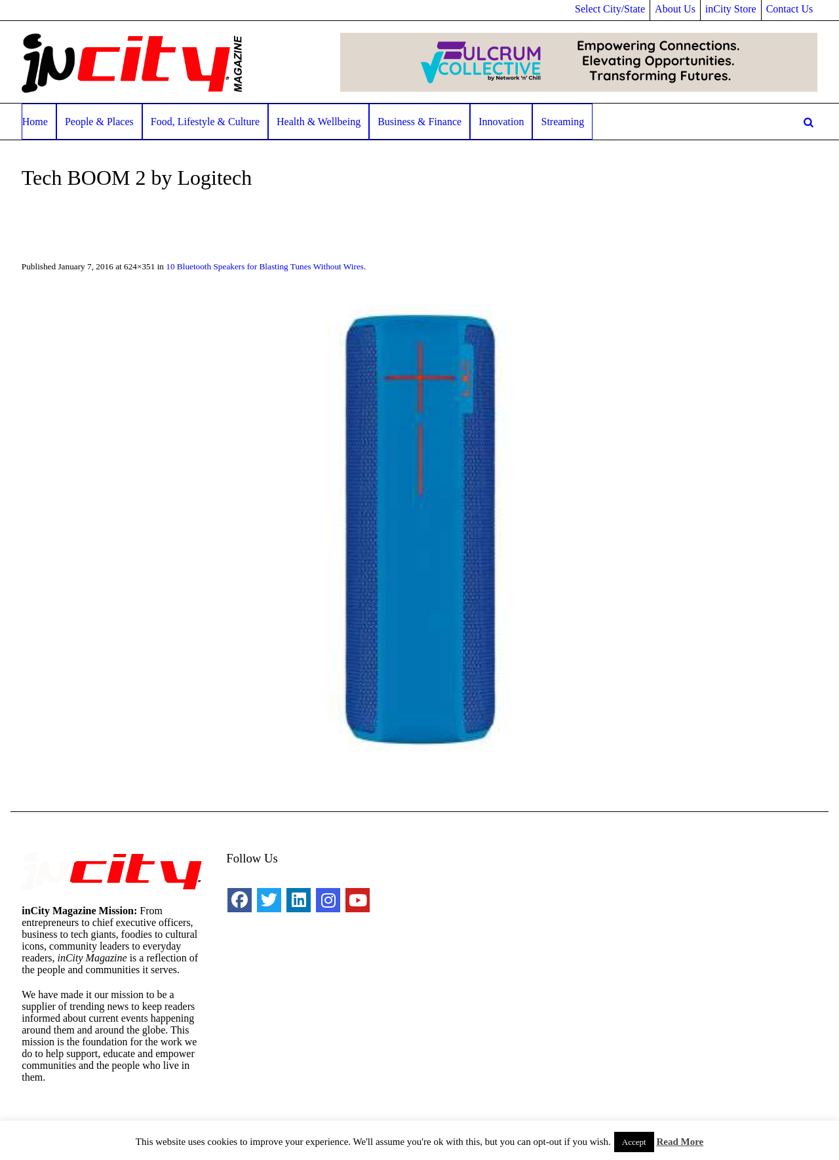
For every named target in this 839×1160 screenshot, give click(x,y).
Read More (679, 1141)
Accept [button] (634, 1142)
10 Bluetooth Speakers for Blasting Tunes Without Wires (265, 266)
